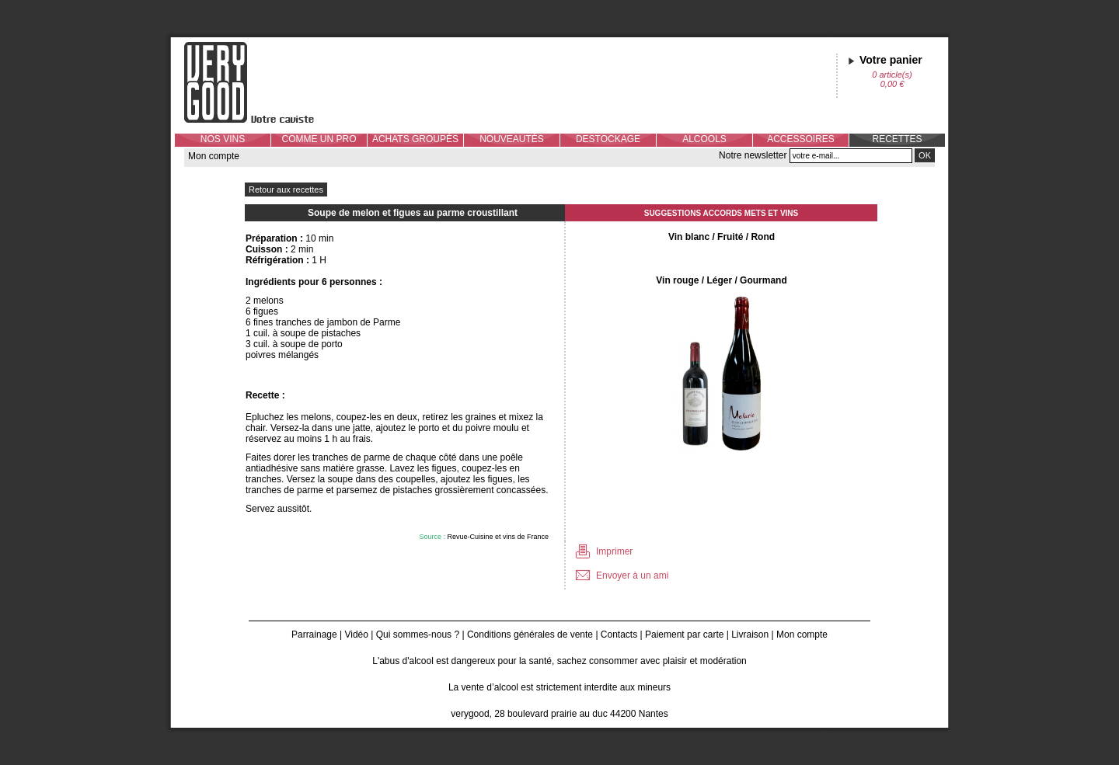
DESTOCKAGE (608, 139)
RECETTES (897, 139)
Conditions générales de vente (530, 634)
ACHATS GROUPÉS (415, 139)
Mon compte (213, 156)
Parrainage (314, 634)
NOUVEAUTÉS (511, 139)
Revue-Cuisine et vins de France (498, 537)
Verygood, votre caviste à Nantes (261, 82)
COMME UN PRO (319, 139)
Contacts (619, 634)
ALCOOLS (704, 139)
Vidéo (356, 634)
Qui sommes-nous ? (417, 634)
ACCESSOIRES (801, 139)
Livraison (750, 634)
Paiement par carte (684, 634)
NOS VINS (222, 139)
